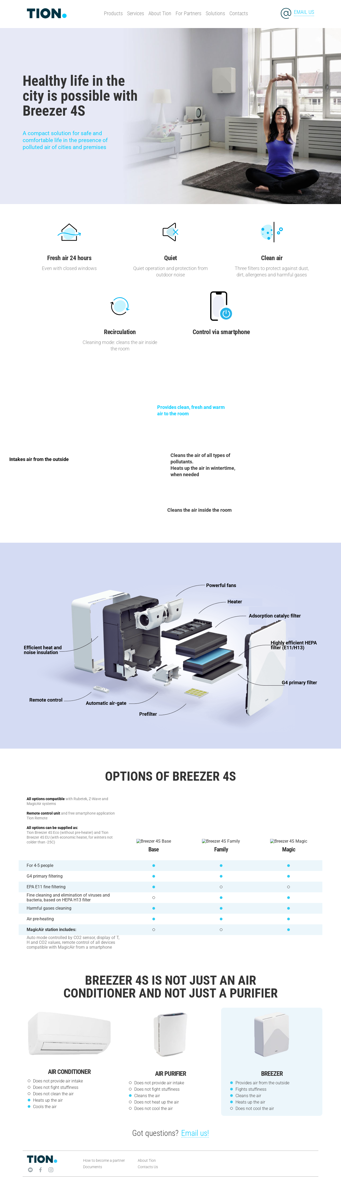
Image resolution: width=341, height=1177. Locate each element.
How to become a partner (104, 1156)
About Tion (159, 13)
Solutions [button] (215, 13)
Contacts (238, 13)
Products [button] (113, 13)
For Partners (188, 13)
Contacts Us (148, 1162)
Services (135, 13)
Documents (92, 1162)
